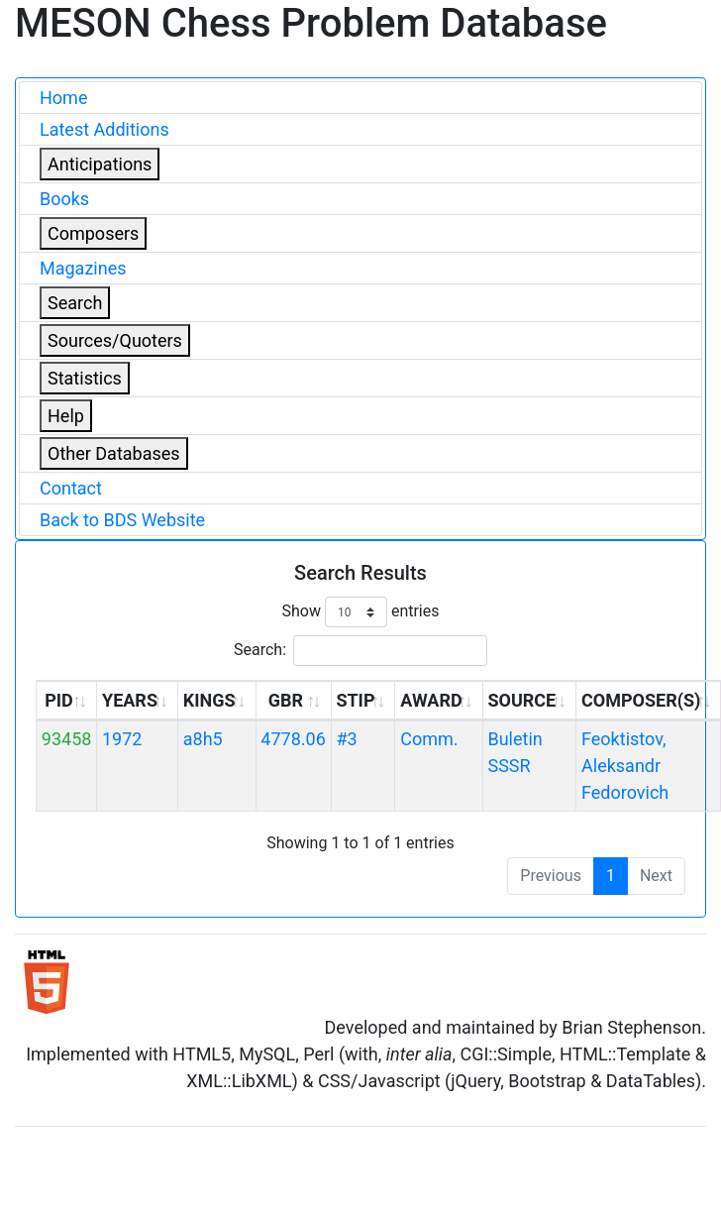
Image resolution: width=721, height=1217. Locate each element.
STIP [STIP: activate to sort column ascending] (355, 700)
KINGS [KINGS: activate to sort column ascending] (209, 700)
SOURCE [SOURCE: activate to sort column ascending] (521, 700)
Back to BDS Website (122, 519)
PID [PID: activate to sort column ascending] (59, 700)
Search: (360, 650)
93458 (67, 738)
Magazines (83, 268)
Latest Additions (104, 129)
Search (75, 302)
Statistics (85, 378)
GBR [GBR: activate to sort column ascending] (285, 700)
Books (64, 198)
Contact (71, 488)
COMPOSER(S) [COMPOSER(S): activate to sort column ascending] (640, 700)
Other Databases (114, 453)
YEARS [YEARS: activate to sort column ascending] (129, 700)
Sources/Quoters (115, 340)
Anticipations (100, 164)
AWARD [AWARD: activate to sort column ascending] (431, 700)
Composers (93, 233)
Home (63, 97)
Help (66, 415)
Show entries (360, 612)
